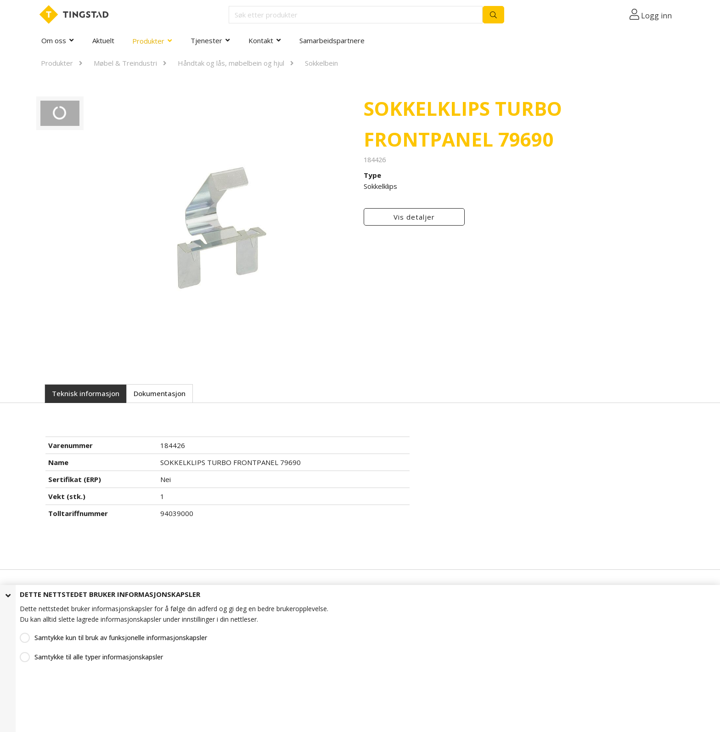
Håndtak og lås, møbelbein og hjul (231, 63)
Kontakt (260, 40)
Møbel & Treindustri (125, 63)
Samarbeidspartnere (332, 40)
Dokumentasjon (160, 393)
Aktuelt (103, 40)
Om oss (53, 40)
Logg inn (656, 16)
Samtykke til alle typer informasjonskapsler (98, 657)
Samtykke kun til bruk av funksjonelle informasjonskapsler (120, 637)
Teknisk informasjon (85, 393)
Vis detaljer (414, 216)
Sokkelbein (321, 63)
